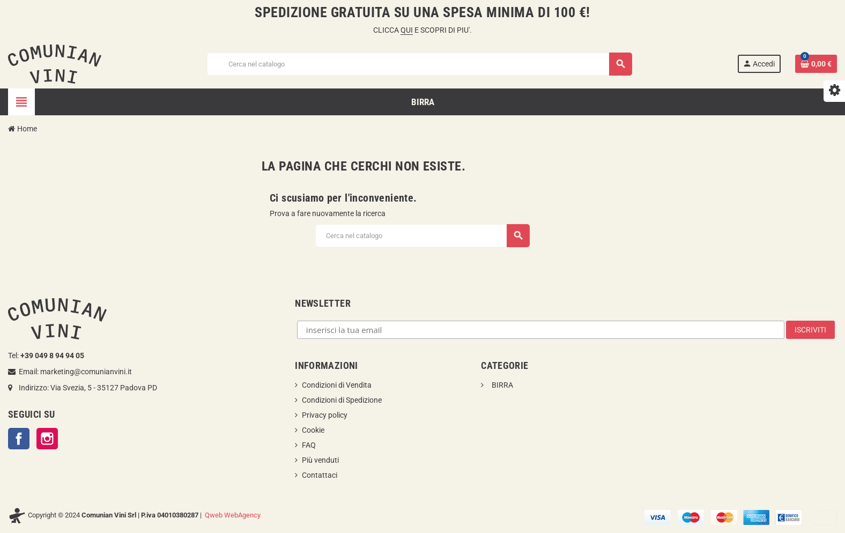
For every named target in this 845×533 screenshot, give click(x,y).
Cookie (313, 430)
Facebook (18, 438)
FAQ (309, 445)
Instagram (47, 438)
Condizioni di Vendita (337, 385)
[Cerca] (419, 64)
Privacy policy (324, 415)
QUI (407, 30)
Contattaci (319, 475)
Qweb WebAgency (233, 515)
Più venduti (320, 460)
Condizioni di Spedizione (342, 400)
